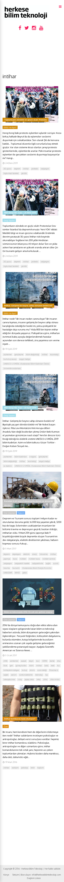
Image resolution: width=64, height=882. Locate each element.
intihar (26, 169)
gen (11, 665)
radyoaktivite (37, 563)
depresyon (16, 554)
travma (7, 568)
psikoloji (24, 768)
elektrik (26, 554)
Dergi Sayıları (9, 220)
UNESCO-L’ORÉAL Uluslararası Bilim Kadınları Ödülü (26, 364)
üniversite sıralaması (12, 368)
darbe (52, 661)
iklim (31, 665)
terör (33, 768)
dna (58, 661)
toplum (40, 768)
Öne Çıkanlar (9, 513)
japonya (7, 559)
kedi (52, 665)
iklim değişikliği (32, 354)
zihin (45, 679)
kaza (15, 559)
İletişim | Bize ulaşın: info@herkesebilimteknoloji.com (36, 874)
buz (37, 661)
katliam (15, 768)
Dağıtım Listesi (34, 878)
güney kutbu (21, 665)
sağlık (48, 563)
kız (58, 665)
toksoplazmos (9, 679)
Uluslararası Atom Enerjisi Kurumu (36, 568)
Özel (6, 726)
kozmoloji (54, 354)
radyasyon (45, 169)
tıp (46, 675)
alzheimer (8, 354)
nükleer (23, 559)
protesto (34, 169)
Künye (6, 874)
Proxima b (53, 670)
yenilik (24, 173)
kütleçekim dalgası (11, 670)
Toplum (21, 513)
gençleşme (19, 354)
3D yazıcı (7, 169)
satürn (14, 675)
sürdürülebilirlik (26, 675)
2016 (5, 661)
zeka (38, 679)
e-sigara (33, 456)
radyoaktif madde (22, 563)
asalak (23, 661)
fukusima (44, 554)
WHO (17, 572)
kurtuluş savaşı (10, 359)
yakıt (25, 572)
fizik (5, 665)
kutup (24, 670)
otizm (32, 670)
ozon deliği (42, 670)
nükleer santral (48, 559)
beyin (31, 661)
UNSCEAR (8, 572)
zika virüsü (55, 679)
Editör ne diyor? (10, 127)
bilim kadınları (21, 456)
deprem (17, 169)
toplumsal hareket (11, 173)
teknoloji (39, 675)
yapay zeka (29, 679)
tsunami (15, 568)
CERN (44, 661)
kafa (46, 665)
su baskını (8, 466)
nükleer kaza (34, 559)
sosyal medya (24, 359)
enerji (34, 554)
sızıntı (55, 563)
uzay (20, 679)
